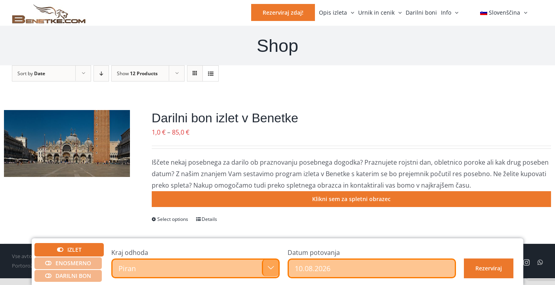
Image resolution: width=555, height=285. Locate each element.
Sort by (31, 73)
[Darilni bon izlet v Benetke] (67, 143)
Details (209, 219)
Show (137, 73)
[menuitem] (503, 12)
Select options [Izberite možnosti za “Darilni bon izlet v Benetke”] (172, 219)
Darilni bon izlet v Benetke (225, 118)
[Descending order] (101, 73)
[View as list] (210, 73)
